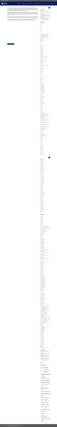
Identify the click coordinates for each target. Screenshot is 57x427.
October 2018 (42, 209)
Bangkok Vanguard (42, 46)
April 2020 (41, 200)
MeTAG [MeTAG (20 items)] (42, 395)
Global (41, 262)
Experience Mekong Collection (44, 65)
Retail (41, 111)
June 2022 (41, 173)
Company (41, 248)
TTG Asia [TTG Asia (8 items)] (47, 413)
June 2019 (41, 206)
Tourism (41, 140)
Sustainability (42, 326)
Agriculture (41, 233)
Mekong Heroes (42, 87)
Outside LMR (42, 102)
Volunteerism (42, 151)
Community (41, 54)
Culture (41, 60)
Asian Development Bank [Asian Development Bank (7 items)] (44, 365)
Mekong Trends (42, 94)
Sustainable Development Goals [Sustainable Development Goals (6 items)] (44, 402)
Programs (41, 299)
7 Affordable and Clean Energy (44, 35)
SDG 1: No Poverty (42, 112)
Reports (41, 109)
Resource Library (42, 110)
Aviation (41, 45)
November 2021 (42, 180)
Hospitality (41, 74)
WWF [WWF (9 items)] (49, 419)
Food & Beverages (42, 68)
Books (41, 240)
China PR (41, 53)
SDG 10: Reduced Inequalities (44, 306)
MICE (41, 95)
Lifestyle (41, 82)
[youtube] (52, 0)
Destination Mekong (42, 61)
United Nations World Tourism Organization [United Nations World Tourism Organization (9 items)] (47, 417)
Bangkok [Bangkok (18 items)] (46, 367)
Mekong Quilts (42, 90)
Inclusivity (41, 269)
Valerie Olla (41, 147)
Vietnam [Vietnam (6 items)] (46, 419)
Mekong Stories (42, 284)
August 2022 (42, 171)
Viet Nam (41, 341)
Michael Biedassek (42, 96)
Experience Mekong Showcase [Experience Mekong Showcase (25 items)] (47, 382)
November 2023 (42, 163)
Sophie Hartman (42, 130)
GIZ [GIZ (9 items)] (45, 384)
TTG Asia (41, 145)
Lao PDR (41, 80)
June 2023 (41, 165)
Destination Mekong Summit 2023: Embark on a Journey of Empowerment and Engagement (45, 16)
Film (40, 67)
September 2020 (42, 194)
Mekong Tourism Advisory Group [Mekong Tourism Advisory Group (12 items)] (46, 391)
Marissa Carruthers (42, 277)
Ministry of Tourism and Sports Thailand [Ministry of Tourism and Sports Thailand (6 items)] (45, 397)
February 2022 (42, 178)
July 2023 (41, 164)
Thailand (41, 138)
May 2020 (41, 199)
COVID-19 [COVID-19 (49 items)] (45, 371)
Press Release (42, 298)
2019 (41, 27)
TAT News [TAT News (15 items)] (43, 404)
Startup (41, 131)
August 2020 (42, 195)
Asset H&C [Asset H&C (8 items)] (42, 367)
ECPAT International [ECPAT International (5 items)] (43, 376)
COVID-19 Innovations (43, 59)
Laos (41, 81)
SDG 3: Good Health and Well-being (44, 319)
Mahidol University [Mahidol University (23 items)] (45, 388)
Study (41, 132)
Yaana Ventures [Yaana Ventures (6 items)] (43, 421)
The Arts (41, 139)
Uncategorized (42, 146)
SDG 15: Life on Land (43, 121)
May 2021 (41, 187)
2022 (41, 30)
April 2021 (41, 188)
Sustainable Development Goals (44, 327)
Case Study (41, 51)
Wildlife (41, 153)
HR (40, 75)
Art (40, 43)
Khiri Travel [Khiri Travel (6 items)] (42, 386)
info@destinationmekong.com (5, 0)
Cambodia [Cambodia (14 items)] (46, 369)
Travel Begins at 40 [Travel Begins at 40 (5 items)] (43, 413)
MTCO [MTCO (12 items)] (42, 400)
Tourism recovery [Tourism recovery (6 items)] (43, 411)
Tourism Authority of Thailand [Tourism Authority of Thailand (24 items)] (47, 409)
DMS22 (41, 255)
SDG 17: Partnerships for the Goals (44, 124)
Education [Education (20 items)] (43, 378)
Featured (41, 66)
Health (41, 72)
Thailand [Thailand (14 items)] (47, 404)
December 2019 (42, 202)
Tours (41, 334)
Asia (41, 44)
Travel (41, 144)
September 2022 (42, 170)
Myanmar (41, 291)
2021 (41, 29)
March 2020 (41, 201)
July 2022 (41, 172)
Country (41, 58)
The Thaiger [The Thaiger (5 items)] (42, 407)
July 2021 (41, 185)
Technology (41, 137)
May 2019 (41, 207)
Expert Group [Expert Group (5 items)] (42, 384)
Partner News (42, 103)
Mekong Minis (42, 88)
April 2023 (41, 166)
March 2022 (41, 177)
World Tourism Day (42, 154)
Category (41, 52)
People (41, 104)
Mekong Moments (42, 89)
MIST (41, 97)
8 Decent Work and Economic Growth (45, 36)
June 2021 (41, 186)
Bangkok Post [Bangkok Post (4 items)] (42, 369)
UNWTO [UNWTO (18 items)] (42, 419)
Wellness (41, 152)
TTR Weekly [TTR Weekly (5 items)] (42, 414)
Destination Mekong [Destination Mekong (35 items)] (45, 374)
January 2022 (42, 179)
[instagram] (55, 0)
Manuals (41, 83)
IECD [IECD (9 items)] (47, 384)
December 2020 (42, 193)
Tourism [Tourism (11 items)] (46, 407)
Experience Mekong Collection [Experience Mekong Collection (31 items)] (48, 380)
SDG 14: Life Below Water (43, 120)
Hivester (41, 73)
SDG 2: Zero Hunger (42, 125)
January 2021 (42, 192)
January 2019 (42, 208)
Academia (41, 39)
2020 (41, 28)
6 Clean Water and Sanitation (44, 34)
